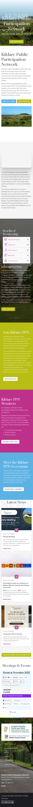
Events (12, 534)
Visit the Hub (8, 309)
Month (15, 677)
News (12, 580)
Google (13, 712)
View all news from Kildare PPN (16, 655)
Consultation (11, 260)
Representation (12, 239)
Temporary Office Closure (12, 634)
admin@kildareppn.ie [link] (13, 786)
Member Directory (10, 442)
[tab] (16, 239)
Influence (9, 244)
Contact (7, 756)
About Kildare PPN (11, 748)
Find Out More (9, 101)
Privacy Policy (9, 760)
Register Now (24, 101)
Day (25, 677)
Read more (7, 548)
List (10, 677)
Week (21, 677)
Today (13, 685)
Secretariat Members (13, 489)
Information (10, 249)
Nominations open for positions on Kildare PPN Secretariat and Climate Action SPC (16, 585)
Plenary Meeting (9, 537)
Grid (5, 677)
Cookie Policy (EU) (10, 764)
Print (5, 708)
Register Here (16, 41)
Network (9, 255)
